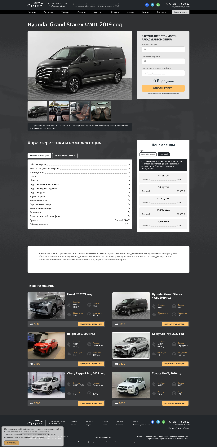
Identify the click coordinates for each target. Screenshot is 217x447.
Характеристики (65, 155)
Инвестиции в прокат (141, 425)
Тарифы (65, 12)
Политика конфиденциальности (90, 442)
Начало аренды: (149, 44)
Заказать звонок (180, 12)
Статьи (145, 12)
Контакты (161, 12)
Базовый (163, 154)
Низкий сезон (148, 154)
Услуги (97, 12)
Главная (32, 12)
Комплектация (39, 155)
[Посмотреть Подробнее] (66, 309)
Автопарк (48, 12)
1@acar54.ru (182, 428)
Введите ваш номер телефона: (156, 68)
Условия (82, 12)
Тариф (142, 151)
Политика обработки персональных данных (123, 442)
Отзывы (115, 12)
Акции (130, 12)
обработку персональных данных (171, 93)
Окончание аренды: (151, 56)
